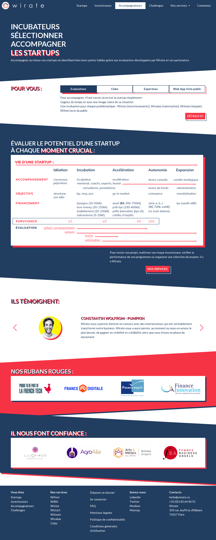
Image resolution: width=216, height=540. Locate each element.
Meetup (135, 510)
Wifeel (54, 497)
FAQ (93, 506)
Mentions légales (101, 512)
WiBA (54, 501)
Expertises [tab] (151, 89)
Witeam (55, 514)
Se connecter (98, 499)
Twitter (135, 501)
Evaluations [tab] (78, 89)
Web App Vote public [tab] (187, 89)
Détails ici (195, 116)
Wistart (55, 510)
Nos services (157, 269)
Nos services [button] (179, 5)
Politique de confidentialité (107, 519)
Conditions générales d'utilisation (103, 528)
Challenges (156, 5)
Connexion (204, 5)
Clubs (53, 523)
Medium (135, 506)
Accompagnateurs (130, 5)
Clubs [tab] (114, 89)
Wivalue (55, 519)
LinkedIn (135, 497)
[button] (14, 327)
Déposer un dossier (102, 492)
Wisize (54, 506)
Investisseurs (103, 5)
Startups (81, 5)
